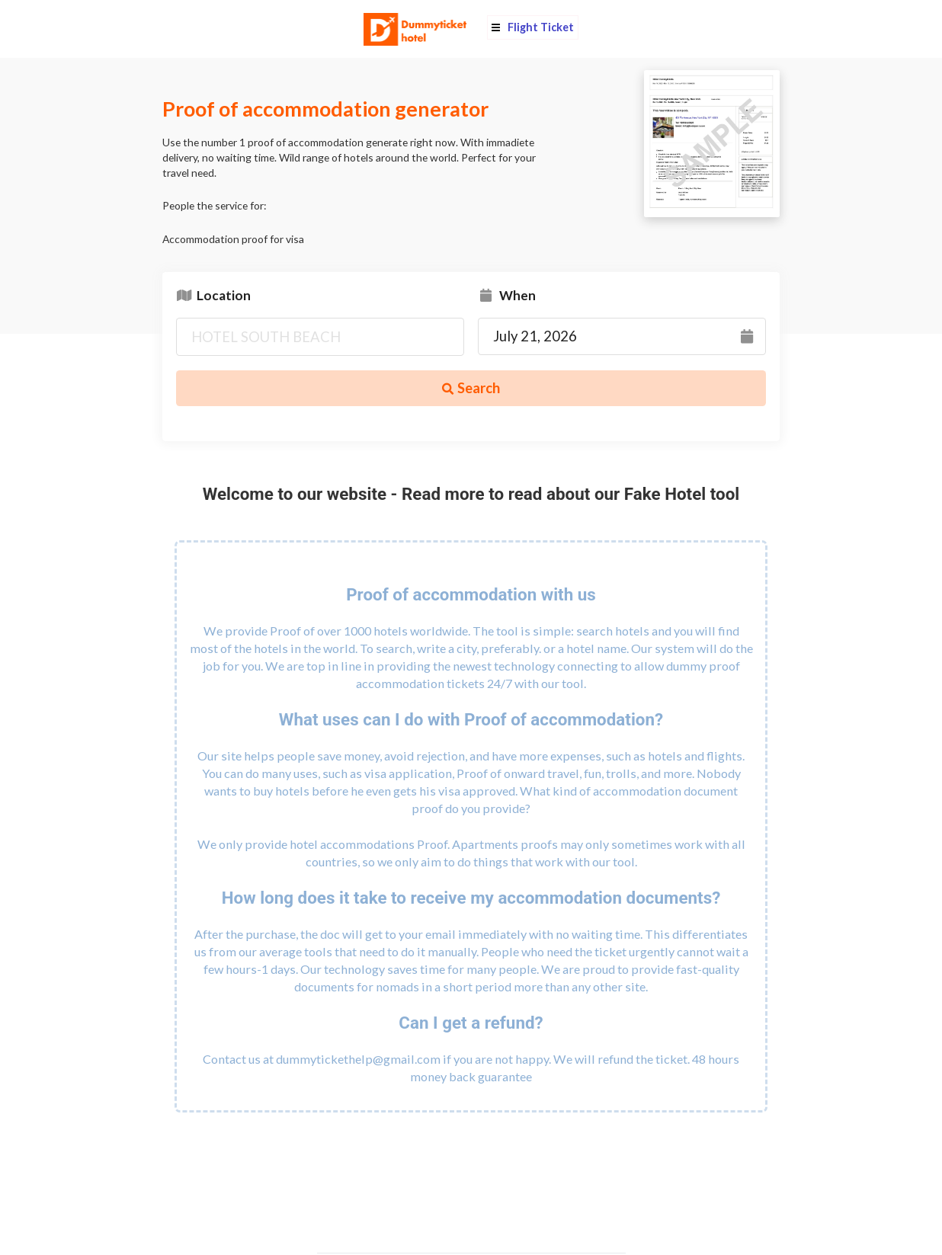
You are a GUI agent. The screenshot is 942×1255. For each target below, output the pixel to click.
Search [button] (471, 387)
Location (213, 294)
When (506, 294)
